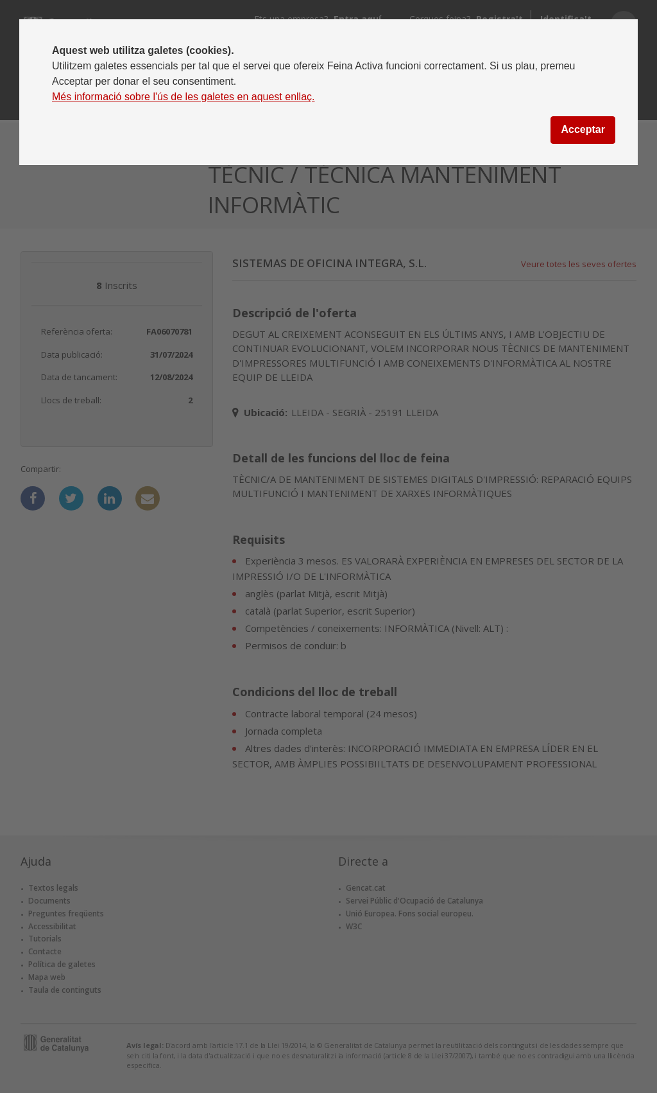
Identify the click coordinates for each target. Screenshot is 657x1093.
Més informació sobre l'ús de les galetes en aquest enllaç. (183, 96)
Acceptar (582, 129)
